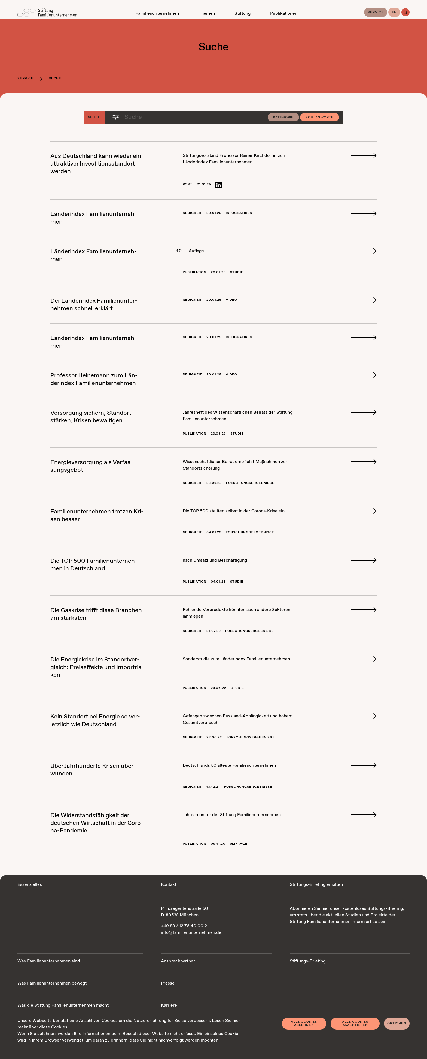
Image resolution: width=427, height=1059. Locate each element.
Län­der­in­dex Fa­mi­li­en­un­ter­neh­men (93, 218)
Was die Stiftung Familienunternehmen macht (63, 1005)
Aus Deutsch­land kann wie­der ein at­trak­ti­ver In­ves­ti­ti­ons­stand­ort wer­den (95, 164)
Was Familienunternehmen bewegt (52, 983)
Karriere (169, 1005)
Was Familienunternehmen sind (48, 961)
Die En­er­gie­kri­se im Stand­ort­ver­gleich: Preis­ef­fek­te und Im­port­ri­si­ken (97, 667)
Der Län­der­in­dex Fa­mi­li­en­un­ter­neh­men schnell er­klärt (93, 305)
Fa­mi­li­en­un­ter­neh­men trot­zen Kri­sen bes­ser (97, 516)
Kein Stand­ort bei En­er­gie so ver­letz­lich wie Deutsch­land (95, 721)
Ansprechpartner (178, 961)
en (394, 12)
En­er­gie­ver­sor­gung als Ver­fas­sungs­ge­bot (91, 466)
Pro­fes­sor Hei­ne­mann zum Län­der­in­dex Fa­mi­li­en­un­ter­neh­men (94, 379)
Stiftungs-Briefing (307, 961)
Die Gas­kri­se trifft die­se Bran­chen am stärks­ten (96, 614)
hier (236, 1021)
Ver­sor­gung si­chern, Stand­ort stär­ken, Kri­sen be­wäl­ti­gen (90, 417)
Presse (168, 983)
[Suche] (405, 12)
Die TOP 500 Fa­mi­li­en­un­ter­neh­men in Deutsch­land (93, 565)
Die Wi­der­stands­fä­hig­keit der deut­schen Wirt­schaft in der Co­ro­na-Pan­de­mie (96, 823)
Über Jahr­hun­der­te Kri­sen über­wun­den (93, 770)
